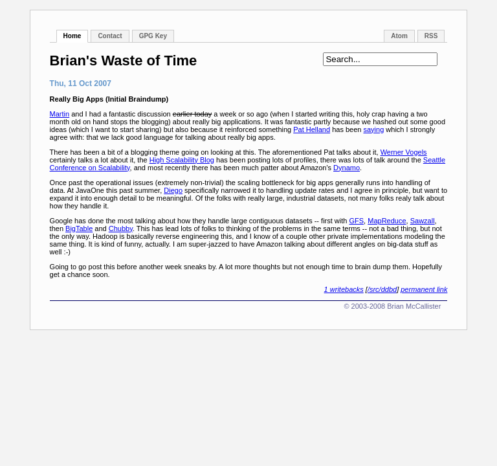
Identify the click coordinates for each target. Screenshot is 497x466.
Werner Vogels (404, 152)
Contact (110, 35)
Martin (60, 114)
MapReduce (387, 221)
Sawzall (422, 221)
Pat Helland (311, 129)
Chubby (121, 228)
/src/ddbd (382, 289)
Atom (399, 35)
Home (72, 35)
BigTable (79, 228)
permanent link (424, 289)
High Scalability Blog (181, 160)
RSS (431, 35)
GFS (356, 221)
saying (373, 129)
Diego (173, 190)
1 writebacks (344, 289)
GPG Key (153, 35)
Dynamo (346, 168)
